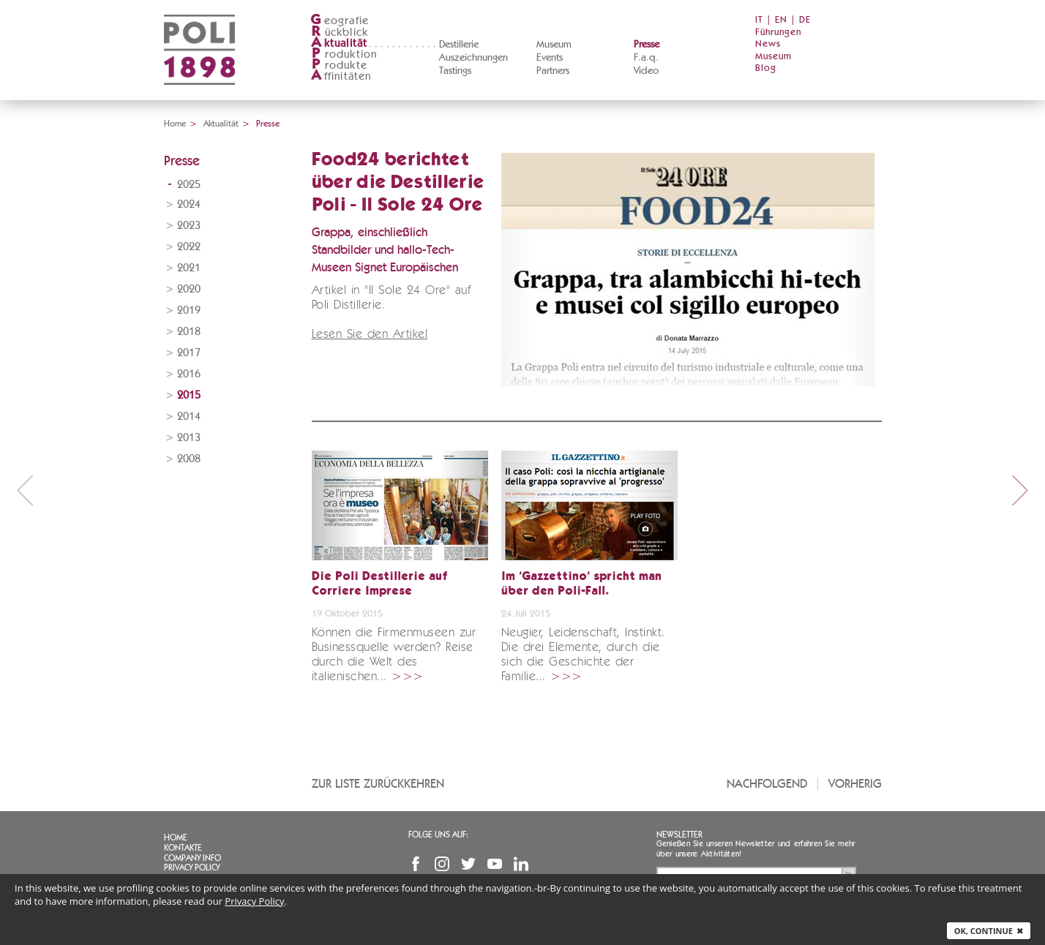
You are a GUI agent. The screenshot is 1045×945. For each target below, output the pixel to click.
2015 (189, 395)
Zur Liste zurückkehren (378, 784)
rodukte (338, 65)
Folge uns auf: (438, 834)
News (768, 44)
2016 (189, 374)
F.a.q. (646, 58)
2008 (189, 458)
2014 (189, 416)
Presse (646, 44)
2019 (189, 310)
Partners (552, 71)
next (1020, 490)
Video (646, 71)
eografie (340, 20)
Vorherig (855, 784)
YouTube (494, 863)
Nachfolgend (767, 784)
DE (805, 20)
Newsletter (679, 834)
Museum (554, 44)
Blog (765, 68)
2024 (189, 204)
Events (549, 58)
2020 (189, 289)
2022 (189, 246)
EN (781, 20)
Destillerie (459, 44)
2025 (189, 184)
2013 (189, 437)
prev (24, 490)
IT (759, 20)
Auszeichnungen (473, 58)
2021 (189, 268)
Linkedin (521, 863)
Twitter (468, 863)
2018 (189, 331)
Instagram (442, 863)
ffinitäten (341, 76)
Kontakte (183, 847)
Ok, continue (988, 930)
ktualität (339, 43)
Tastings (455, 71)
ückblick (339, 32)
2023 (189, 225)
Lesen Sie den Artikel (370, 334)
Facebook (415, 863)
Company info (192, 858)
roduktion (344, 54)
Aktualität (221, 123)
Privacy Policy (192, 867)
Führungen (778, 32)
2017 (189, 352)
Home (175, 123)
